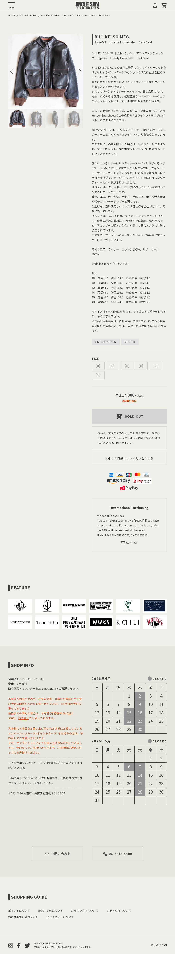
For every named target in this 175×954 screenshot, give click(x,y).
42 (127, 366)
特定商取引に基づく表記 (23, 917)
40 (112, 366)
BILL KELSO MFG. (112, 37)
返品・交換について (119, 911)
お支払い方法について (84, 911)
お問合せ (23, 718)
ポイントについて (19, 911)
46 (155, 366)
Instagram (49, 688)
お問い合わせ (58, 853)
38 (98, 366)
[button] (80, 71)
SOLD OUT (129, 416)
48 (98, 375)
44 (141, 366)
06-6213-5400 (117, 853)
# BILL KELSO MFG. (105, 342)
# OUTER (130, 342)
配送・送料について (50, 911)
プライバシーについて (60, 917)
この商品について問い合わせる (129, 458)
